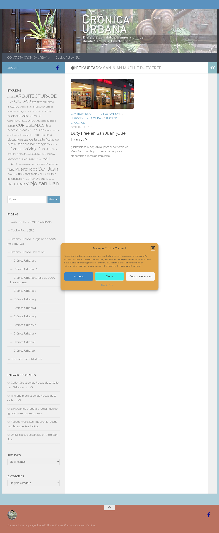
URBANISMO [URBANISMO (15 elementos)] (16, 184)
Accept (79, 276)
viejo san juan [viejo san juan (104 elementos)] (42, 183)
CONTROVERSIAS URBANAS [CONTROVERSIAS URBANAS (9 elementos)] (23, 120)
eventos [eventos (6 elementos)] (11, 135)
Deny (109, 276)
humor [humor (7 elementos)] (53, 144)
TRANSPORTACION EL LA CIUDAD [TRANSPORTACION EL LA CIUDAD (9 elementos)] (37, 174)
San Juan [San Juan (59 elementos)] (48, 169)
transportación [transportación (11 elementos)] (15, 178)
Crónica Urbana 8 (25, 342)
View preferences (140, 276)
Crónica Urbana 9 (25, 350)
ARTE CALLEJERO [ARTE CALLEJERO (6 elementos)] (45, 102)
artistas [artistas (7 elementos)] (23, 106)
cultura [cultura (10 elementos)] (11, 125)
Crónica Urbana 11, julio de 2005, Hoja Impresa (32, 280)
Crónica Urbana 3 (25, 299)
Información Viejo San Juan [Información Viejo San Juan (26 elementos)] (30, 149)
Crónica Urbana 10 (25, 269)
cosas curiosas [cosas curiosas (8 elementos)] (48, 120)
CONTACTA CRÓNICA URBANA (28, 57)
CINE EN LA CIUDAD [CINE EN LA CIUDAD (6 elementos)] (42, 111)
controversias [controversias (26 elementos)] (29, 116)
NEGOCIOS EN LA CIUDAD (87, 118)
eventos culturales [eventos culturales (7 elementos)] (24, 135)
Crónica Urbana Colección (28, 252)
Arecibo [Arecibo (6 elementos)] (11, 97)
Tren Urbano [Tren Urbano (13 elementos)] (37, 178)
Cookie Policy (107, 285)
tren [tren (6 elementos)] (27, 179)
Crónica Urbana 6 (25, 325)
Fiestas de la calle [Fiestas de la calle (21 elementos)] (31, 139)
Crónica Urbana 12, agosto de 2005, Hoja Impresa (31, 241)
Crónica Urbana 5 (25, 316)
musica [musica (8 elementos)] (51, 154)
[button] (153, 248)
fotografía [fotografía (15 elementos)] (43, 144)
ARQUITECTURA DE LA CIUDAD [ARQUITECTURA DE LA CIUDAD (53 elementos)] (32, 98)
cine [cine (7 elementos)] (29, 111)
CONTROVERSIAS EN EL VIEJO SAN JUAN (96, 113)
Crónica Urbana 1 (25, 260)
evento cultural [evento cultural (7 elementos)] (52, 130)
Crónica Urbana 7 (25, 333)
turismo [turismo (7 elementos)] (50, 179)
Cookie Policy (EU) (67, 57)
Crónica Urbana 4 (25, 308)
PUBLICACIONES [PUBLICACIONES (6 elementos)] (37, 164)
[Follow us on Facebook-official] (57, 67)
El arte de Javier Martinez (26, 359)
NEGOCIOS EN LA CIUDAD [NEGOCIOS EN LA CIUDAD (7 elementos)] (20, 159)
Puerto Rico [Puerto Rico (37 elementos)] (26, 169)
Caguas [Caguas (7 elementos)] (22, 111)
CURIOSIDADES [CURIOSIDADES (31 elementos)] (30, 125)
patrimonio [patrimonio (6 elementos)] (23, 164)
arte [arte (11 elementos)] (34, 101)
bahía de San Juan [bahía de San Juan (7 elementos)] (36, 106)
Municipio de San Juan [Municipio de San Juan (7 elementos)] (35, 154)
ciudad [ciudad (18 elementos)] (12, 116)
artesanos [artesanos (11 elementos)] (13, 106)
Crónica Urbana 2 (25, 290)
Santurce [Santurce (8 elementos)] (12, 174)
